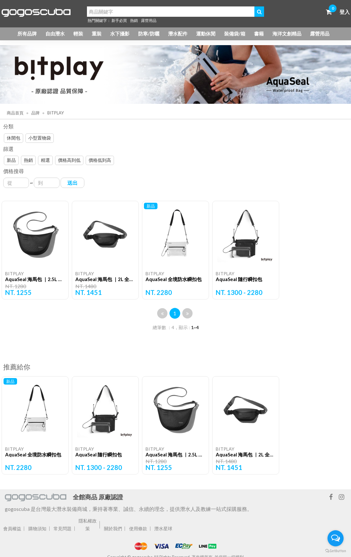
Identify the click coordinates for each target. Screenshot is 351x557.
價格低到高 (100, 160)
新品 (11, 160)
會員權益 (12, 528)
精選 (45, 160)
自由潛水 (55, 33)
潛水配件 (177, 33)
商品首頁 (15, 112)
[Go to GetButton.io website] (335, 550)
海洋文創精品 (286, 33)
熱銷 (134, 20)
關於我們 (113, 528)
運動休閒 (205, 33)
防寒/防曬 (148, 33)
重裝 (96, 33)
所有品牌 (27, 33)
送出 (72, 183)
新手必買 (119, 20)
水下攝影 (119, 33)
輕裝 (78, 33)
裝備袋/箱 (234, 33)
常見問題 (62, 528)
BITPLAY (55, 112)
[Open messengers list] (335, 538)
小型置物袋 (39, 138)
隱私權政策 (88, 524)
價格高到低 (69, 160)
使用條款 (138, 528)
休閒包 (13, 138)
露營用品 (149, 20)
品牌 (35, 112)
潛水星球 (163, 528)
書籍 (259, 33)
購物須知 (37, 528)
